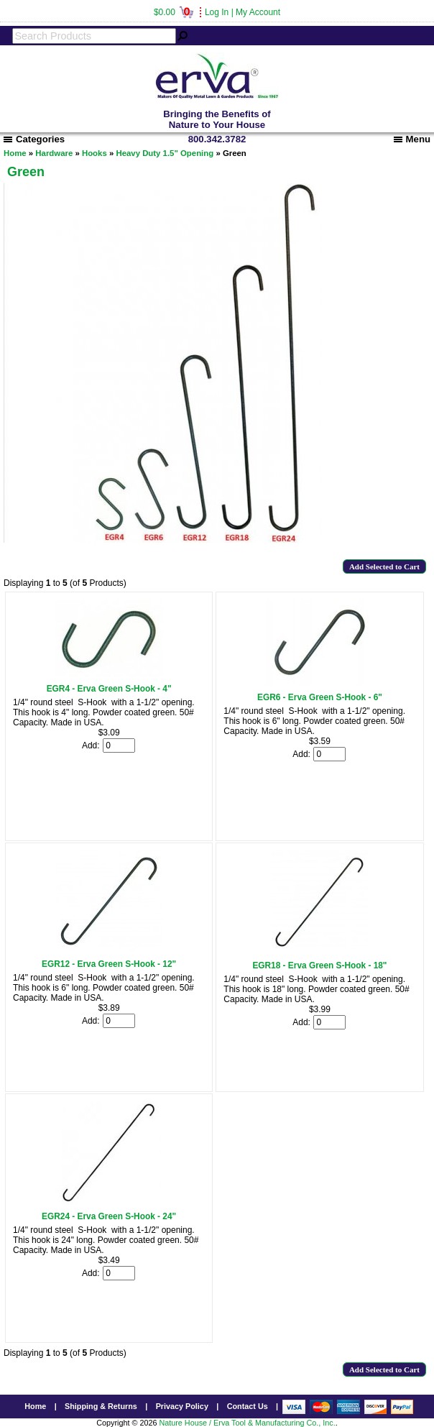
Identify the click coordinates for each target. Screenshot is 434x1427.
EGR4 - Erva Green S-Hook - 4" (109, 689)
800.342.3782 (217, 139)
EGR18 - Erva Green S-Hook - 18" (319, 965)
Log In (216, 12)
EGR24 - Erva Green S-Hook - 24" (109, 1216)
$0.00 (173, 12)
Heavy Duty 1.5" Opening (164, 153)
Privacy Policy (182, 1406)
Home (15, 153)
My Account (258, 12)
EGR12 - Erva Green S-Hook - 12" (109, 964)
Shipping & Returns (101, 1406)
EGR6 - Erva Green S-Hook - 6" (319, 697)
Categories (34, 139)
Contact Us (247, 1406)
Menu (412, 139)
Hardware (54, 153)
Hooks (94, 153)
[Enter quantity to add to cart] (119, 745)
